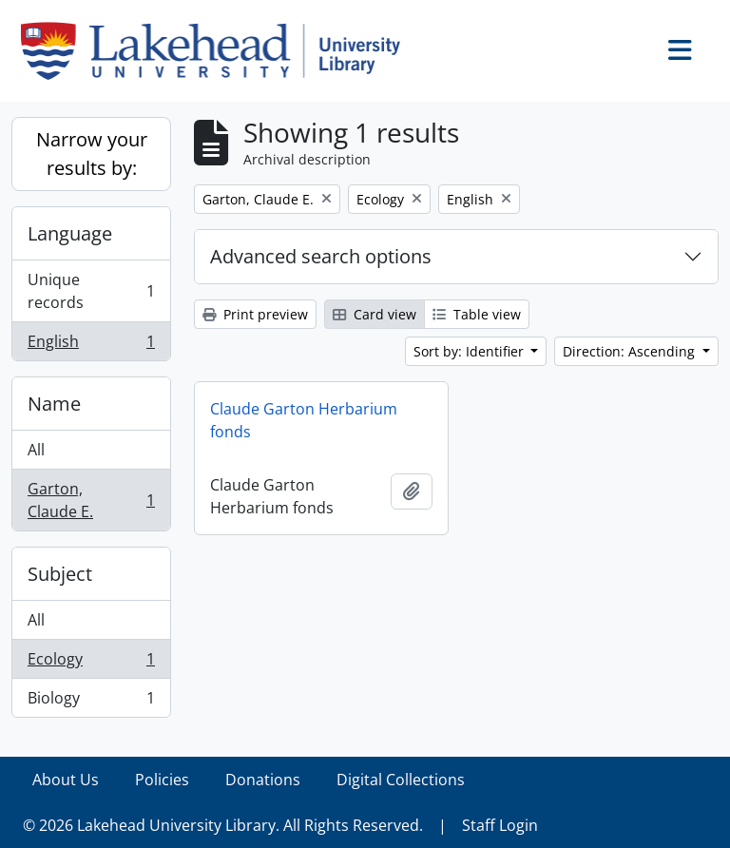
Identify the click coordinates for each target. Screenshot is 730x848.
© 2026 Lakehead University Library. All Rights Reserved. (223, 825)
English (91, 345)
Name (54, 403)
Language (70, 233)
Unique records (91, 291)
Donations (262, 779)
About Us (65, 779)
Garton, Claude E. (91, 500)
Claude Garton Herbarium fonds (303, 420)
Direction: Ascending (631, 351)
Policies (162, 779)
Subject (60, 574)
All (36, 449)
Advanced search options (321, 256)
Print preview (255, 314)
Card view (374, 314)
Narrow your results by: (91, 153)
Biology (91, 701)
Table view (476, 314)
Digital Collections (400, 779)
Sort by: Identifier (470, 351)
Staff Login (500, 825)
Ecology (91, 663)
